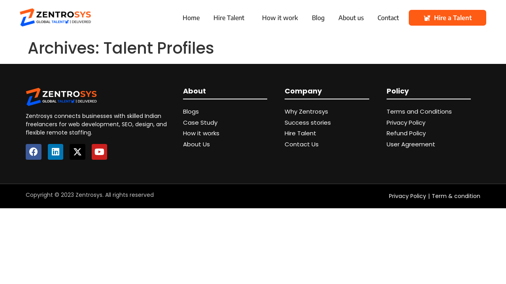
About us (351, 18)
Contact (388, 18)
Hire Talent (228, 18)
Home (191, 18)
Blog (318, 18)
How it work (280, 18)
